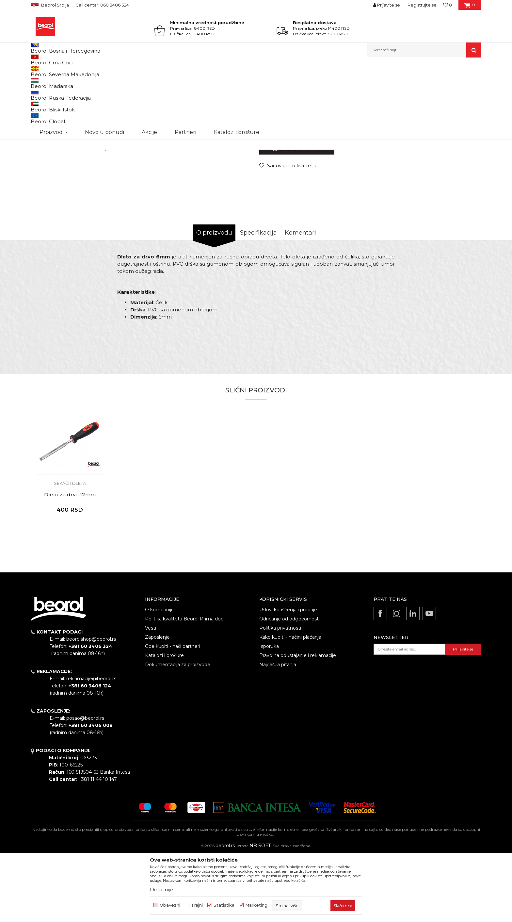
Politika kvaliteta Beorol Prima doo (184, 686)
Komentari (300, 300)
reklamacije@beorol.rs (91, 746)
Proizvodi (56, 71)
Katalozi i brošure (164, 723)
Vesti (150, 695)
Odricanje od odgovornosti (289, 686)
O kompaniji (158, 677)
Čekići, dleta (118, 71)
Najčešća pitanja (277, 732)
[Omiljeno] (447, 5)
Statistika (224, 905)
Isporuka (269, 713)
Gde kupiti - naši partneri (172, 713)
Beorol (37, 71)
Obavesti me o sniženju (456, 192)
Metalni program (86, 71)
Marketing (256, 905)
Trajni (197, 905)
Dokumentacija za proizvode (177, 732)
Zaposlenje (157, 704)
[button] (424, 50)
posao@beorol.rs (85, 785)
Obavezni (170, 905)
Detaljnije (161, 889)
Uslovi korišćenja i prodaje (288, 677)
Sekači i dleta (146, 71)
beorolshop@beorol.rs (91, 706)
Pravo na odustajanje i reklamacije (297, 723)
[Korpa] (469, 7)
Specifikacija (258, 300)
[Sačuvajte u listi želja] (287, 232)
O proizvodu (214, 300)
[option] (59, 111)
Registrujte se (422, 5)
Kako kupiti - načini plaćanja (290, 704)
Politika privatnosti (280, 695)
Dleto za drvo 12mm (70, 562)
